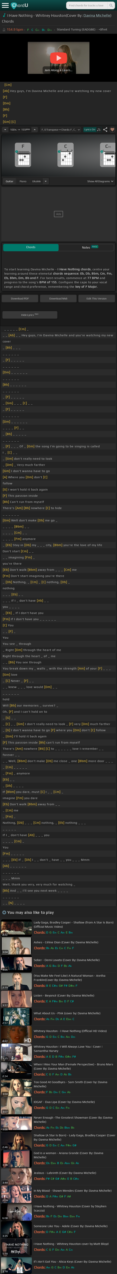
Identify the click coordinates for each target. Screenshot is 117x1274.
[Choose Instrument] (46, 181)
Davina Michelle (96, 15)
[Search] (110, 5)
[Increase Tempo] (34, 129)
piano (23, 181)
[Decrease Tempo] (5, 129)
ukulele (36, 181)
